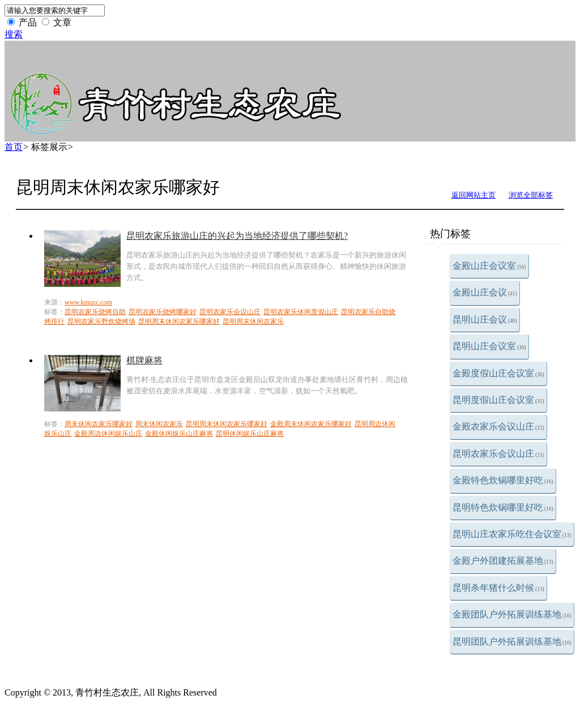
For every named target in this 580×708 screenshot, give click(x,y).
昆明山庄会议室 (489, 346)
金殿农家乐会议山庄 (498, 426)
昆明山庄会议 (485, 319)
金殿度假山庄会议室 (498, 373)
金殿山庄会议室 (489, 266)
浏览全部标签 (531, 195)
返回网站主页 (473, 195)
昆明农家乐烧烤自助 (95, 312)
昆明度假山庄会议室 (498, 400)
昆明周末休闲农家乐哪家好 (179, 321)
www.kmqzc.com (88, 302)
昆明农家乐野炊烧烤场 (101, 321)
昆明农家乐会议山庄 (498, 453)
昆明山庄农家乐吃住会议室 (512, 534)
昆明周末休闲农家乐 (253, 321)
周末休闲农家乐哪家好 (99, 424)
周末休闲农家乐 (159, 424)
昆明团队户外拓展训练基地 (512, 641)
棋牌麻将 (144, 360)
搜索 (14, 34)
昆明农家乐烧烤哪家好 (163, 312)
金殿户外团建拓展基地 (503, 560)
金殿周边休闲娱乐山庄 (108, 433)
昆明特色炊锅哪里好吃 (503, 507)
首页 (14, 147)
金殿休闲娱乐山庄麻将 (179, 433)
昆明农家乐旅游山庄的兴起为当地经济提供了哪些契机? (237, 236)
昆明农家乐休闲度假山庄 (300, 312)
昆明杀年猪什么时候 (498, 588)
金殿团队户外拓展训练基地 (512, 614)
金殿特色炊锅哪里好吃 (503, 480)
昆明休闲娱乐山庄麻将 (250, 433)
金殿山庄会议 (485, 292)
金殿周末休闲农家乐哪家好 (311, 424)
